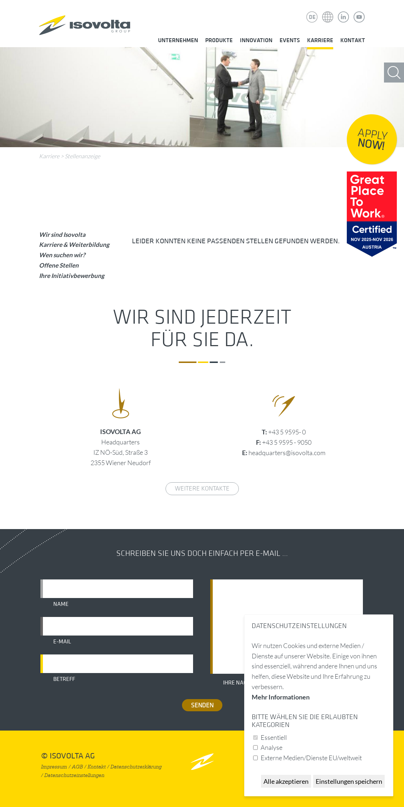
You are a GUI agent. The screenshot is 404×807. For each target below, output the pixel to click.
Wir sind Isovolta (62, 234)
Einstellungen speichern (349, 781)
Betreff (64, 679)
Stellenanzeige (82, 156)
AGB (77, 766)
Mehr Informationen (281, 697)
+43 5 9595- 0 (287, 432)
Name (61, 604)
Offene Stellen (59, 265)
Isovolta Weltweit (328, 12)
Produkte (219, 40)
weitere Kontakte (202, 488)
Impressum (54, 766)
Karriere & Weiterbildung (74, 244)
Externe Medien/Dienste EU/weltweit (311, 758)
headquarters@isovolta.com (286, 453)
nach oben (202, 761)
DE (312, 17)
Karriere (320, 40)
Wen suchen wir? (62, 255)
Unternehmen (178, 40)
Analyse (271, 747)
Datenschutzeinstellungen (74, 775)
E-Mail (62, 641)
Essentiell (274, 737)
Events (290, 40)
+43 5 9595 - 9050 (286, 442)
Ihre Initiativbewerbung (71, 275)
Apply (372, 140)
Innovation (256, 40)
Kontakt (352, 40)
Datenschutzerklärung (136, 766)
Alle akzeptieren (286, 781)
